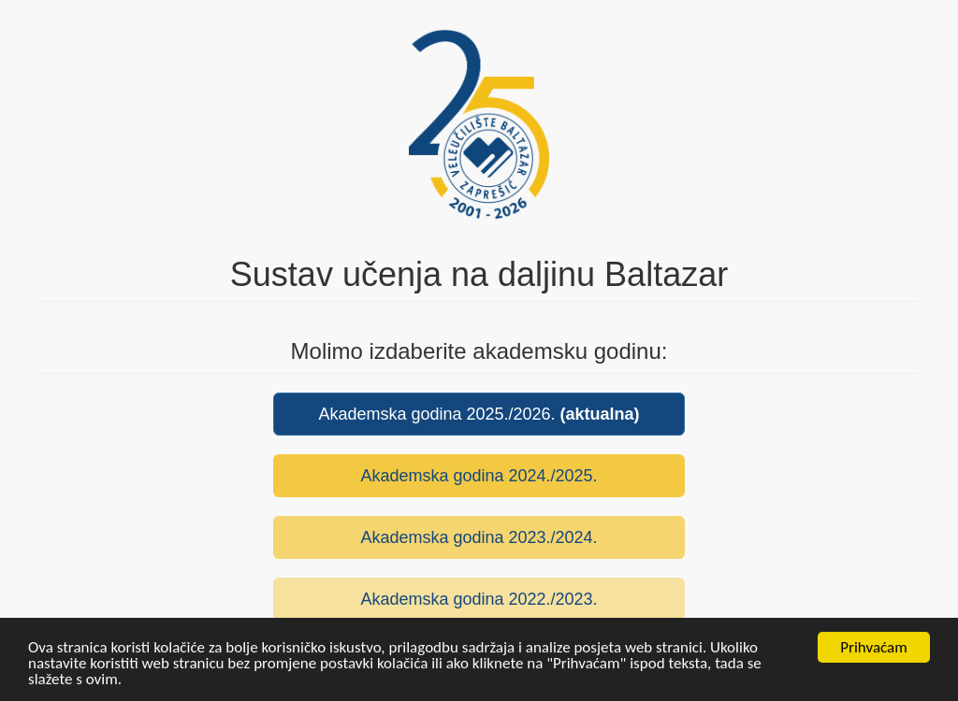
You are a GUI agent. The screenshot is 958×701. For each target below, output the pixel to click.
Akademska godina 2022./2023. (478, 599)
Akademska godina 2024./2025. (478, 475)
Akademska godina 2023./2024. (478, 537)
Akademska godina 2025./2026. (478, 414)
